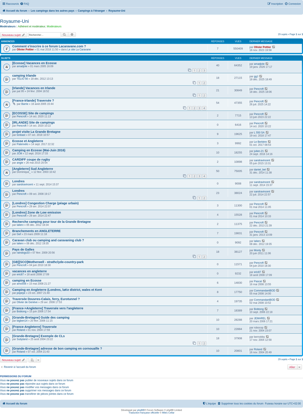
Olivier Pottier (25, 49)
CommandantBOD (264, 290)
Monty (257, 250)
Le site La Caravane (79, 49)
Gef (19, 234)
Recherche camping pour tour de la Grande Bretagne (51, 221)
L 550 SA (259, 132)
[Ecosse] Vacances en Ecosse (34, 63)
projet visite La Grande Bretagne (36, 131)
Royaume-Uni (14, 21)
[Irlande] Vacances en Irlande (33, 88)
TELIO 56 (22, 78)
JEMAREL (260, 318)
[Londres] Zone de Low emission (36, 212)
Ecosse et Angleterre (27, 141)
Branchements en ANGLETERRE (36, 231)
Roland (21, 329)
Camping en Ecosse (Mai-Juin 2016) (38, 150)
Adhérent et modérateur (31, 26)
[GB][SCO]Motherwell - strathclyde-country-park (48, 262)
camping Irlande (24, 75)
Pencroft (259, 88)
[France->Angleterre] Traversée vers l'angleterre (47, 308)
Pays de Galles (23, 249)
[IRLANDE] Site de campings (33, 122)
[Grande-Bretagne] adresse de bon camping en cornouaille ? (57, 348)
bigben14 (22, 320)
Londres (18, 181)
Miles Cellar (168, 412)
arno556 (21, 283)
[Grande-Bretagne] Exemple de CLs (38, 336)
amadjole (22, 66)
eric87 (20, 274)
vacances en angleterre (29, 271)
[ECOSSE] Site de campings (33, 113)
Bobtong (21, 311)
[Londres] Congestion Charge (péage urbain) (45, 203)
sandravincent (262, 160)
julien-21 (259, 151)
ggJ (256, 76)
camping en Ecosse (26, 280)
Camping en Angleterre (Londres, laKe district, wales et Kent (57, 289)
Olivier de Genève (27, 302)
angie (20, 162)
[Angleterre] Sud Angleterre (32, 168)
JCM (19, 153)
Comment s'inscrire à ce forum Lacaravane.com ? (49, 46)
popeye (21, 292)
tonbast (21, 134)
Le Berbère (260, 141)
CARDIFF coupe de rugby (31, 159)
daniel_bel (260, 169)
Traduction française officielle (144, 412)
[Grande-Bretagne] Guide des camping (40, 317)
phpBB (140, 410)
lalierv (20, 224)
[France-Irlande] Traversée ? (33, 100)
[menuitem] (24, 4)
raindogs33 (23, 252)
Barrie (24, 103)
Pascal (258, 281)
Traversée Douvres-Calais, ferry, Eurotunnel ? (46, 299)
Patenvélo (22, 144)
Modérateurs (54, 26)
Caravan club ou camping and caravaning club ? (48, 240)
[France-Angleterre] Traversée (34, 326)
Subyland (22, 339)
